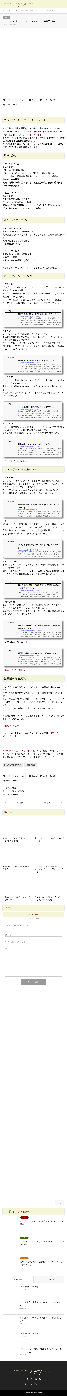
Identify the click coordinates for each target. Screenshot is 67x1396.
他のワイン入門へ (13, 726)
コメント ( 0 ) (33, 914)
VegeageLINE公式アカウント (16, 751)
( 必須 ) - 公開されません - (16, 942)
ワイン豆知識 (19, 791)
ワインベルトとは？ (36, 135)
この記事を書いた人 (13, 765)
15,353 (15, 795)
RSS (40, 1379)
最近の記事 (18, 1279)
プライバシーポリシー (32, 1384)
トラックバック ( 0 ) (33, 918)
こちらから (49, 757)
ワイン (6, 17)
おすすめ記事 (49, 1279)
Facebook (31, 1379)
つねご (13, 788)
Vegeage (28, 1392)
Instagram (36, 1379)
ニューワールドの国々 (15, 670)
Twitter (27, 1379)
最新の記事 (31, 765)
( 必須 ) (9, 935)
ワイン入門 (10, 791)
